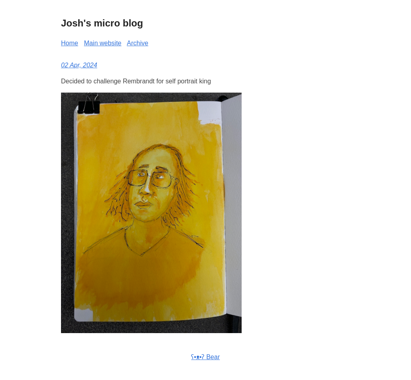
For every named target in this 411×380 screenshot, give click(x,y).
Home (69, 43)
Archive (137, 43)
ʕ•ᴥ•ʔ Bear (205, 357)
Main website (102, 43)
